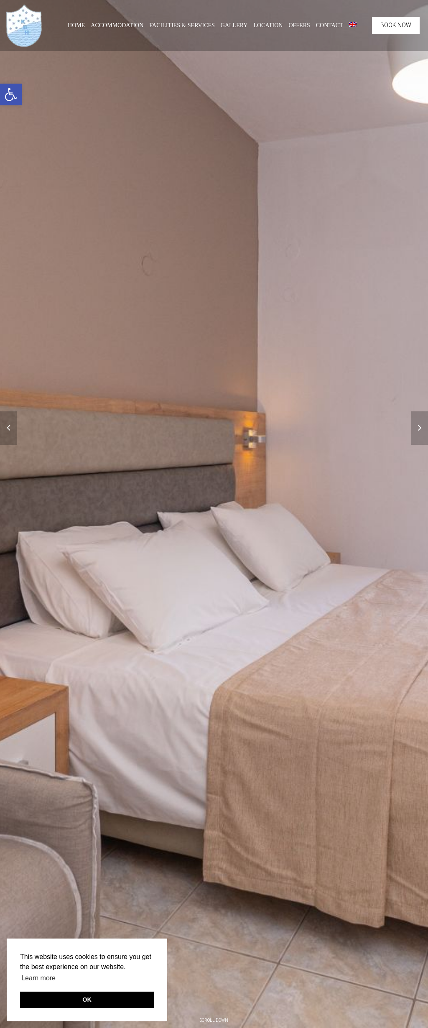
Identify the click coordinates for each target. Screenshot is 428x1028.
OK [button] (87, 999)
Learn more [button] (38, 978)
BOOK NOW (395, 25)
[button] (11, 94)
